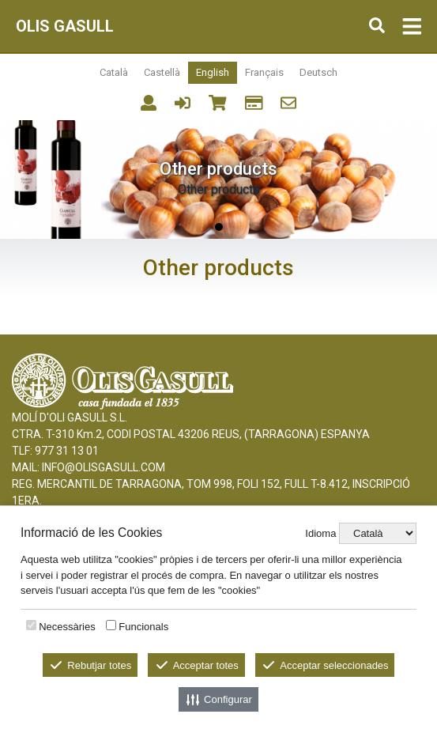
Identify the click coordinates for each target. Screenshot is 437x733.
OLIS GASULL (65, 26)
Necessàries (67, 627)
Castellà (162, 72)
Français (264, 72)
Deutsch (318, 72)
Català (114, 72)
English (212, 72)
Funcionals (143, 627)
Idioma (320, 533)
